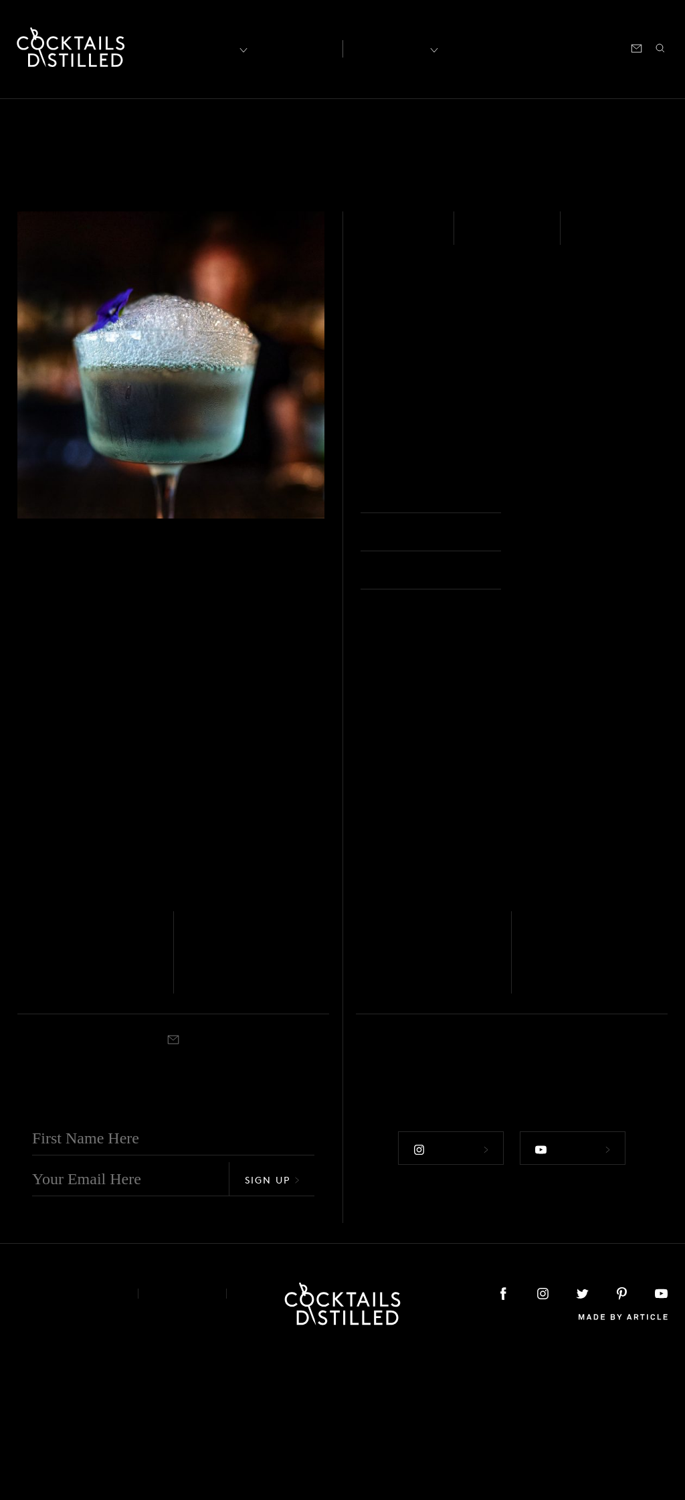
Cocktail (64, 1132)
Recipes (390, 47)
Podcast (547, 47)
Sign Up (272, 1322)
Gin (374, 236)
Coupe (546, 495)
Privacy (182, 1436)
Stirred (599, 236)
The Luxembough (409, 1101)
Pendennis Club (80, 1090)
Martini (231, 1132)
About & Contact (67, 1436)
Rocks (398, 1132)
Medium (498, 236)
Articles (293, 47)
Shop (502, 47)
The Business (579, 1090)
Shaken (31, 1132)
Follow (449, 1290)
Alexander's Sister (234, 1101)
